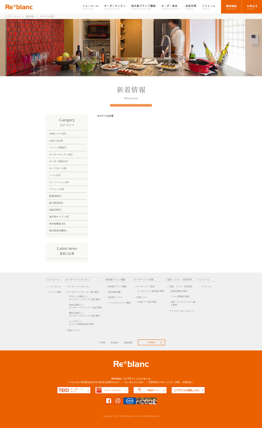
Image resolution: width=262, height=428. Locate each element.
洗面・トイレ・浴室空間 (181, 286)
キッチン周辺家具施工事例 (86, 322)
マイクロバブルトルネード (182, 311)
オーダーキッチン (115, 6)
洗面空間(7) (55, 209)
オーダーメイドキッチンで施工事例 (86, 306)
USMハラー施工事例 (146, 302)
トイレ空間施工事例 (180, 296)
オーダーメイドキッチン (79, 286)
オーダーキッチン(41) (61, 154)
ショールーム (92, 6)
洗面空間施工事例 (179, 291)
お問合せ (252, 6)
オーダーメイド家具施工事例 (150, 291)
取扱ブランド (74, 330)
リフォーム (210, 6)
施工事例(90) (56, 202)
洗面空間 (190, 6)
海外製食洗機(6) (57, 230)
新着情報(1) (55, 196)
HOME (102, 342)
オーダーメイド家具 (145, 286)
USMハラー (141, 297)
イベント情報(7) (57, 147)
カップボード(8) (57, 168)
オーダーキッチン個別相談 (231, 6)
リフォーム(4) (56, 189)
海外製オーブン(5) (59, 216)
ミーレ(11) (55, 175)
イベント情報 (55, 292)
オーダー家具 (170, 6)
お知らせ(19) (56, 140)
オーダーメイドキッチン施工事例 (83, 292)
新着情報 (128, 342)
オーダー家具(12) (58, 161)
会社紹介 (115, 342)
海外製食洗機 (114, 292)
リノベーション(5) (59, 182)
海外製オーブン (115, 297)
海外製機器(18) (57, 223)
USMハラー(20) (57, 133)
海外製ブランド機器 (144, 6)
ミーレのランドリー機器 (119, 303)
